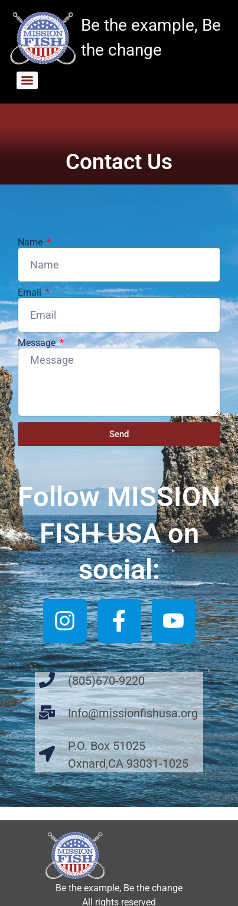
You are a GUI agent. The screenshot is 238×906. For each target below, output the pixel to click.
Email (31, 292)
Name (31, 242)
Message (38, 343)
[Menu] (27, 80)
